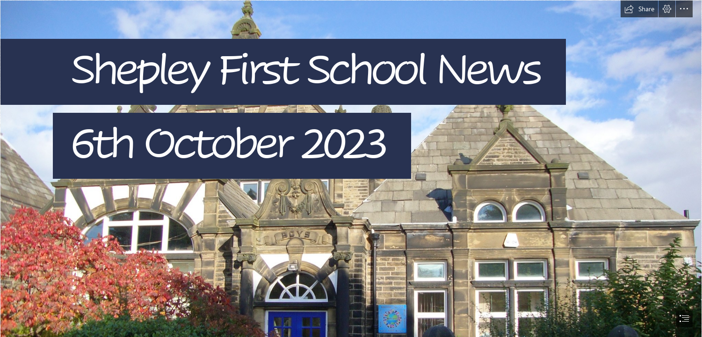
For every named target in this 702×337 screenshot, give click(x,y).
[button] (639, 8)
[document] (351, 168)
